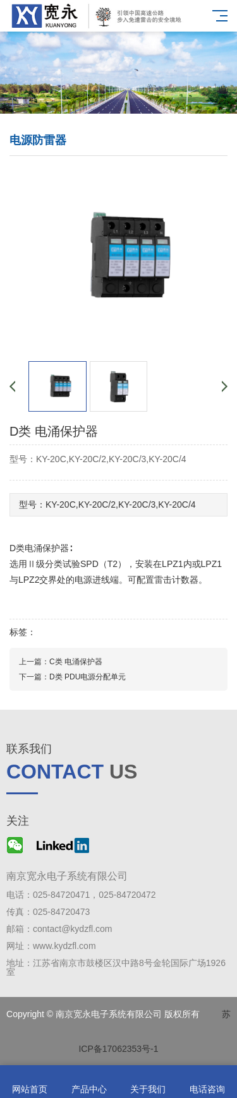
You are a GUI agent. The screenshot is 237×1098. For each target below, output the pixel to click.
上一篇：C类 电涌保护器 (60, 661)
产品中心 (89, 1082)
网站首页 (29, 1082)
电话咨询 (207, 1082)
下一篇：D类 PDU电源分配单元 (72, 676)
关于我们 (148, 1082)
